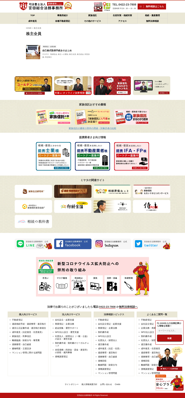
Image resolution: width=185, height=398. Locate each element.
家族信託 (92, 15)
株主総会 (80, 54)
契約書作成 (103, 332)
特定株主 (48, 57)
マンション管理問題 (107, 373)
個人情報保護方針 (89, 384)
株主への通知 (63, 54)
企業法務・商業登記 (150, 328)
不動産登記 (17, 320)
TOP (32, 15)
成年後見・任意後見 (150, 348)
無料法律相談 (152, 21)
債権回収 (102, 361)
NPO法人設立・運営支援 (67, 332)
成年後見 (32, 21)
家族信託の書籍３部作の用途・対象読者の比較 (92, 128)
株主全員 (72, 54)
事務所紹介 (62, 15)
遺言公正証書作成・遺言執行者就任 (29, 328)
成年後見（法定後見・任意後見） (28, 332)
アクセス (122, 21)
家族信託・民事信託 (21, 336)
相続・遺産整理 (152, 15)
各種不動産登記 (62, 21)
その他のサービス (92, 21)
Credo (117, 384)
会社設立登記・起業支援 (109, 324)
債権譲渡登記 (61, 356)
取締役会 (53, 54)
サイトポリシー (72, 384)
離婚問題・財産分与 (107, 365)
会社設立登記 (147, 324)
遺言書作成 (103, 344)
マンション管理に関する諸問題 (27, 352)
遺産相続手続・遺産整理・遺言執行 (29, 324)
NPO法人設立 (104, 336)
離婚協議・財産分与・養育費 (26, 340)
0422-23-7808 (107, 306)
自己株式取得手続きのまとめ (57, 50)
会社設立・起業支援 (64, 320)
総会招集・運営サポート (66, 328)
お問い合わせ (106, 384)
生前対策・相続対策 (122, 15)
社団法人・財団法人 (107, 340)
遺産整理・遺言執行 (107, 352)
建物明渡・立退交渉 (21, 348)
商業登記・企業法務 (64, 324)
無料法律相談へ (128, 306)
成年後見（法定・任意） (109, 348)
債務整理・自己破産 (21, 344)
